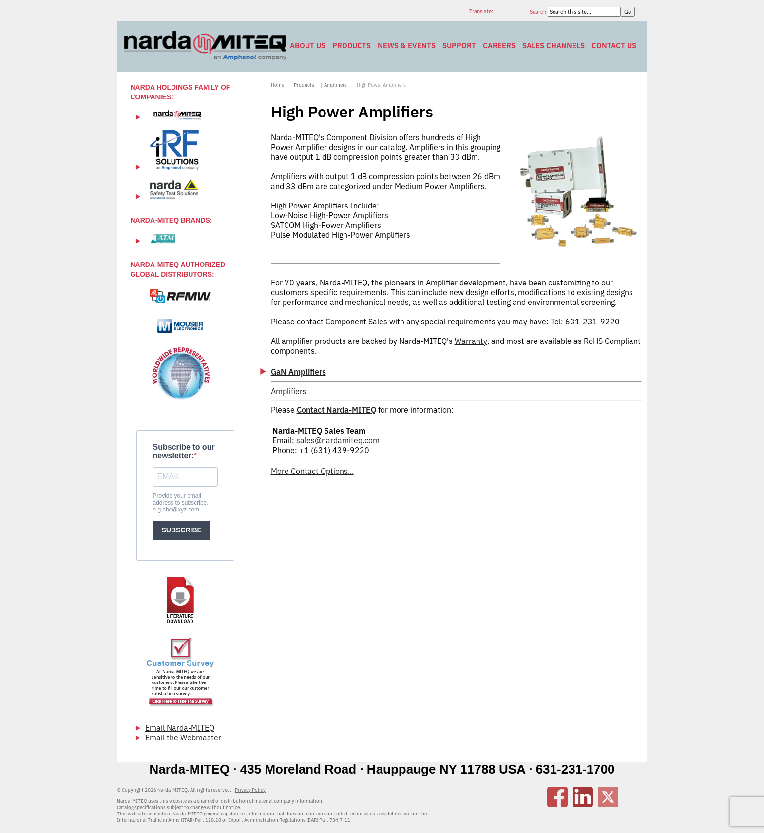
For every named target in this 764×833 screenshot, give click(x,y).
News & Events (407, 45)
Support (459, 45)
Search (539, 11)
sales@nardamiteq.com (338, 440)
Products (351, 45)
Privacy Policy (250, 790)
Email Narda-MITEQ (179, 728)
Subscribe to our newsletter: (184, 451)
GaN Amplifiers (298, 372)
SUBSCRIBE (182, 530)
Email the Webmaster (183, 737)
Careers (499, 45)
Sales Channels (553, 45)
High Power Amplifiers (381, 85)
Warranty (471, 341)
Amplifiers (335, 85)
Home (277, 85)
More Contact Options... (312, 471)
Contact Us (614, 45)
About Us (307, 45)
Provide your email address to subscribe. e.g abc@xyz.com (181, 502)
